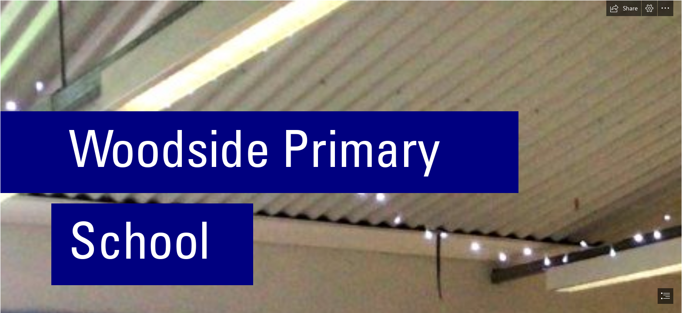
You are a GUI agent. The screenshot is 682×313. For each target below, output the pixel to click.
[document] (341, 156)
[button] (623, 8)
